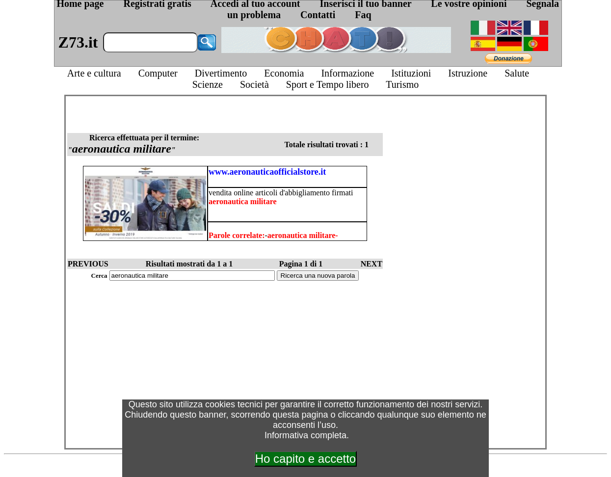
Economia (284, 73)
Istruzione (467, 73)
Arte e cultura (94, 73)
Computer (158, 73)
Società (254, 84)
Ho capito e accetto (305, 458)
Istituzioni (411, 73)
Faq (363, 14)
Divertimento (221, 73)
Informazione (347, 73)
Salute (517, 73)
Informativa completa (305, 435)
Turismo (402, 84)
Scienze (207, 84)
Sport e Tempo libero (327, 84)
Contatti (317, 14)
